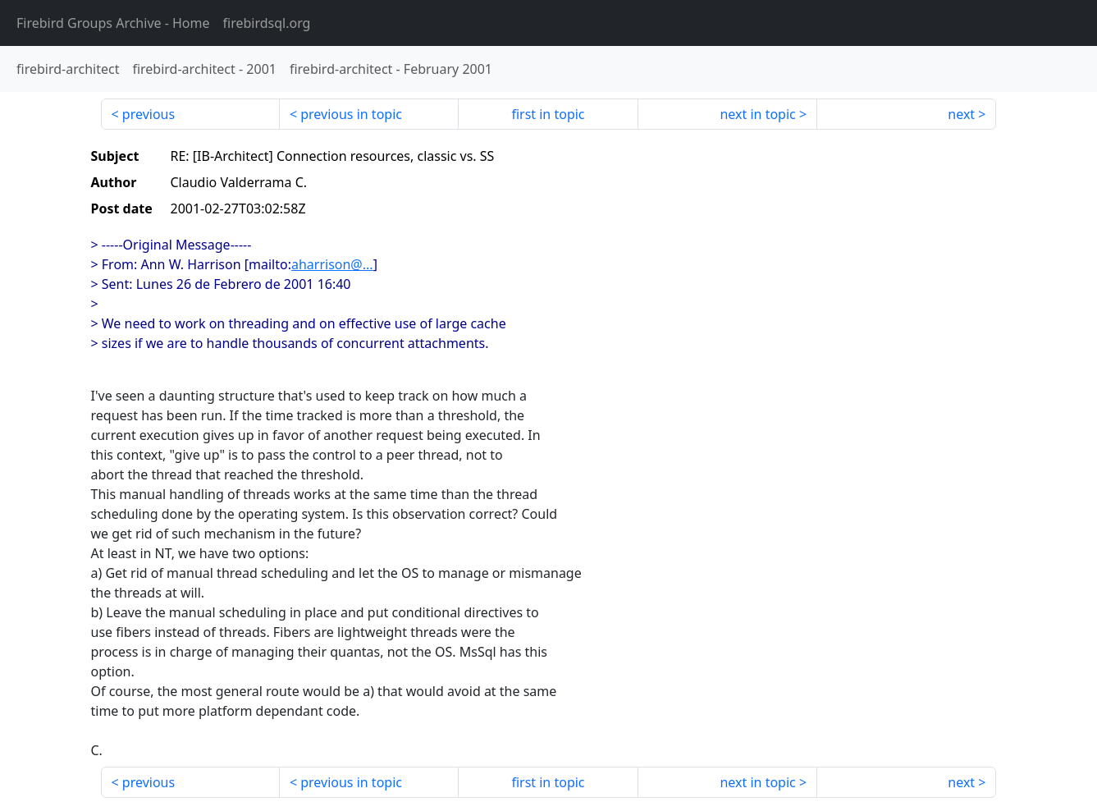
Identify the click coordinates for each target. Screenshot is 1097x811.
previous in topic (351, 114)
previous (148, 114)
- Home (113, 23)
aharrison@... (332, 264)
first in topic (547, 114)
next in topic (757, 114)
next (961, 114)
